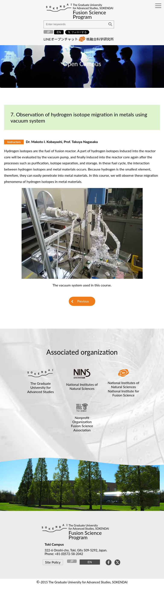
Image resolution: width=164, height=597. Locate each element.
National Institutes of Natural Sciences (82, 386)
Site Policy (52, 562)
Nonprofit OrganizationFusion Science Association (82, 424)
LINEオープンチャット (61, 39)
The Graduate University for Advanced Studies (40, 387)
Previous (83, 301)
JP (48, 32)
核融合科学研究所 (100, 39)
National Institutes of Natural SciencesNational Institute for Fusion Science (123, 389)
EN (59, 32)
